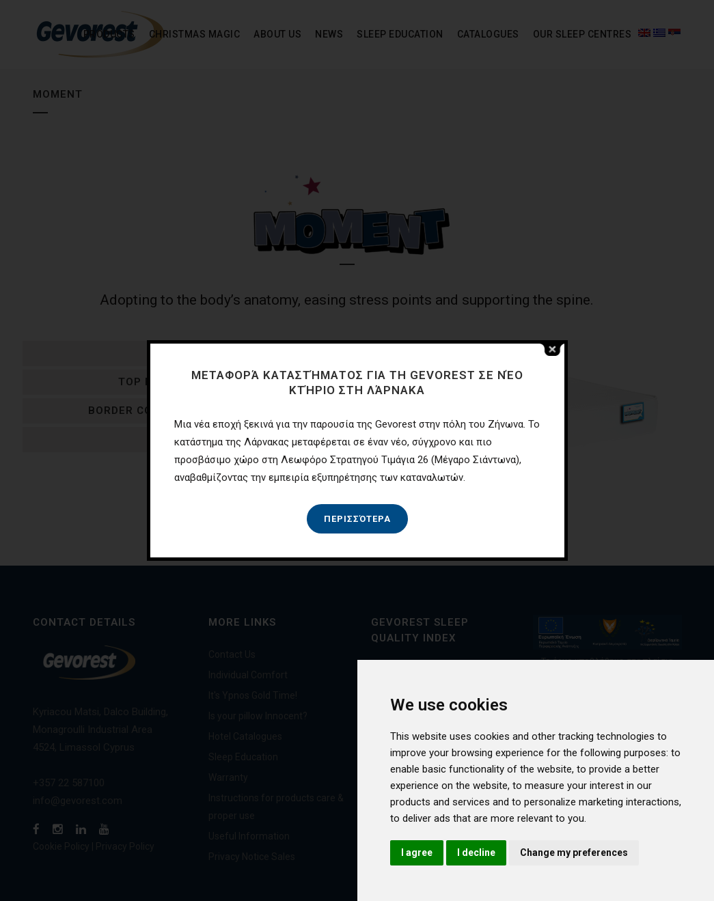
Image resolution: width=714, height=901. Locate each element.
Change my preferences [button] (574, 852)
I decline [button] (476, 852)
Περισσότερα (357, 519)
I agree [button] (416, 852)
